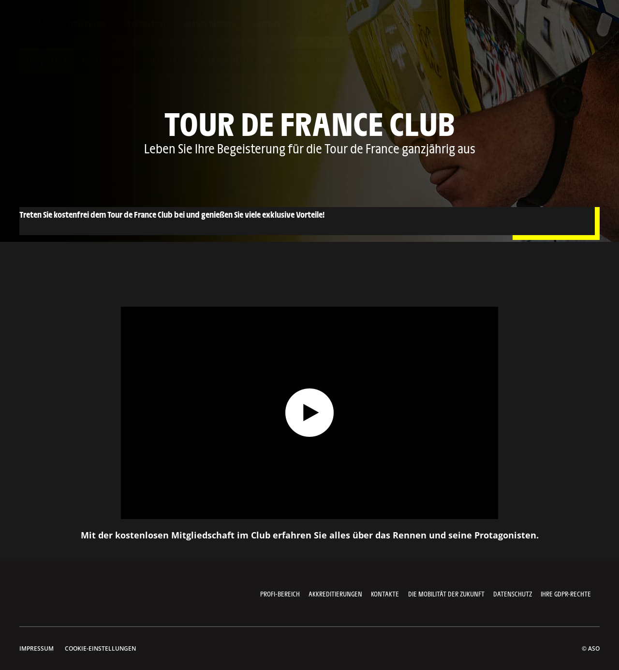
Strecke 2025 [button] (86, 24)
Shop (487, 24)
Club (46, 59)
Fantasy (448, 24)
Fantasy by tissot (316, 60)
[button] (525, 24)
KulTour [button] (266, 24)
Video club (161, 60)
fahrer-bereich (105, 60)
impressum (36, 648)
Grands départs (210, 24)
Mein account (380, 60)
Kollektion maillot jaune (234, 60)
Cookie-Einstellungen (100, 648)
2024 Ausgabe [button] (145, 24)
